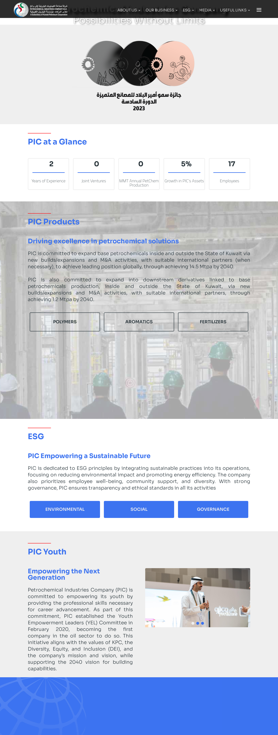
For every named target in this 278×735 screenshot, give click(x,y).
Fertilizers (213, 321)
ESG (187, 11)
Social (139, 509)
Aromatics (139, 321)
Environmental (65, 509)
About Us (127, 11)
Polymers (65, 321)
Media (205, 11)
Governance (213, 509)
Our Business (160, 11)
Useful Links (233, 11)
